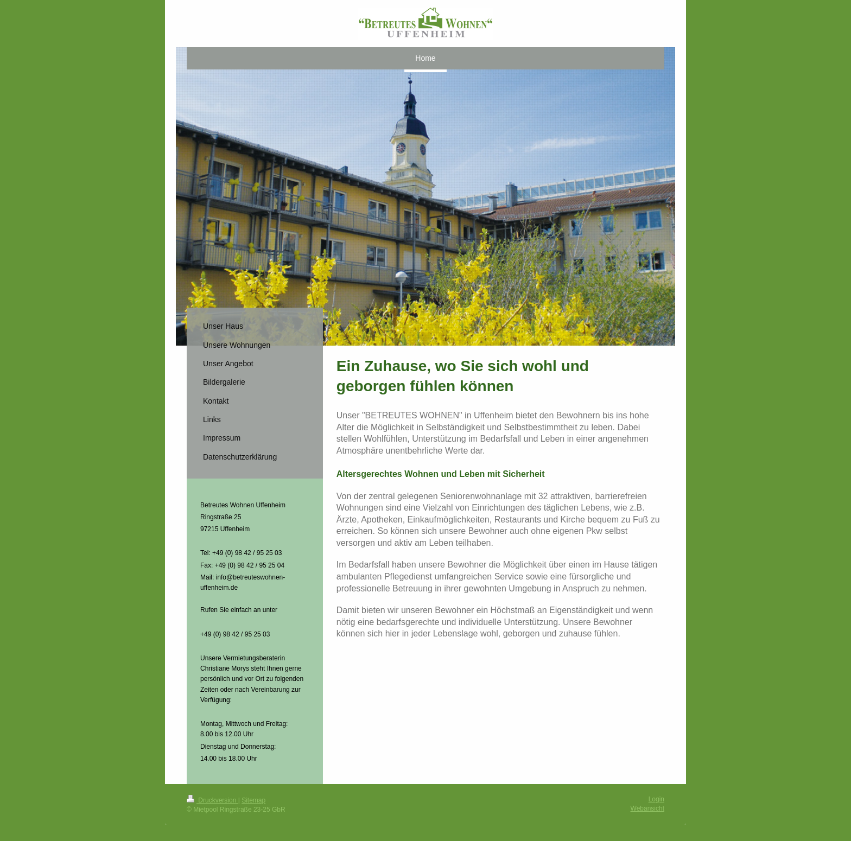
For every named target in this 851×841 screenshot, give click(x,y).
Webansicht (647, 808)
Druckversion (212, 800)
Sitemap (253, 800)
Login (656, 799)
